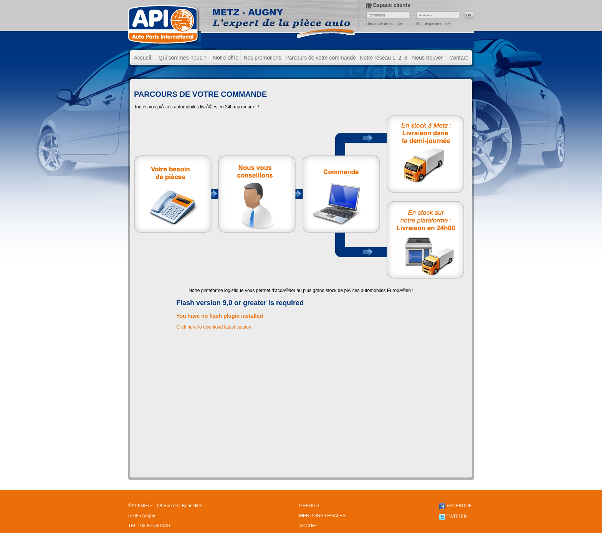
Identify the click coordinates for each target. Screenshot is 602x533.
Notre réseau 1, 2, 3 (383, 58)
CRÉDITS (309, 505)
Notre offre (225, 58)
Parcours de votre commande (320, 58)
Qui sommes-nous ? (183, 58)
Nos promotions (262, 58)
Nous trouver (427, 58)
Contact (458, 58)
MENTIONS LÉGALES (322, 515)
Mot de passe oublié (433, 24)
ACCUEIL (309, 525)
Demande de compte (384, 24)
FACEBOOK (455, 505)
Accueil (142, 58)
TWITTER (453, 516)
